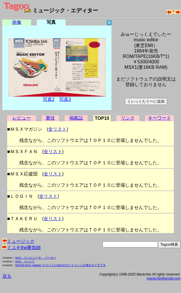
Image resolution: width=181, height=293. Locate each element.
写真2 (49, 99)
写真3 (65, 99)
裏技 (50, 118)
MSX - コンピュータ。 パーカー (35, 257)
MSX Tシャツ (24, 261)
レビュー (21, 118)
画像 (16, 22)
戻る (6, 276)
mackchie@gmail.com (163, 278)
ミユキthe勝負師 (21, 247)
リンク (128, 118)
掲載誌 (76, 118)
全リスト (57, 129)
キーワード (159, 118)
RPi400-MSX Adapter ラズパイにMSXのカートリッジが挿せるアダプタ (60, 265)
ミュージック (18, 241)
